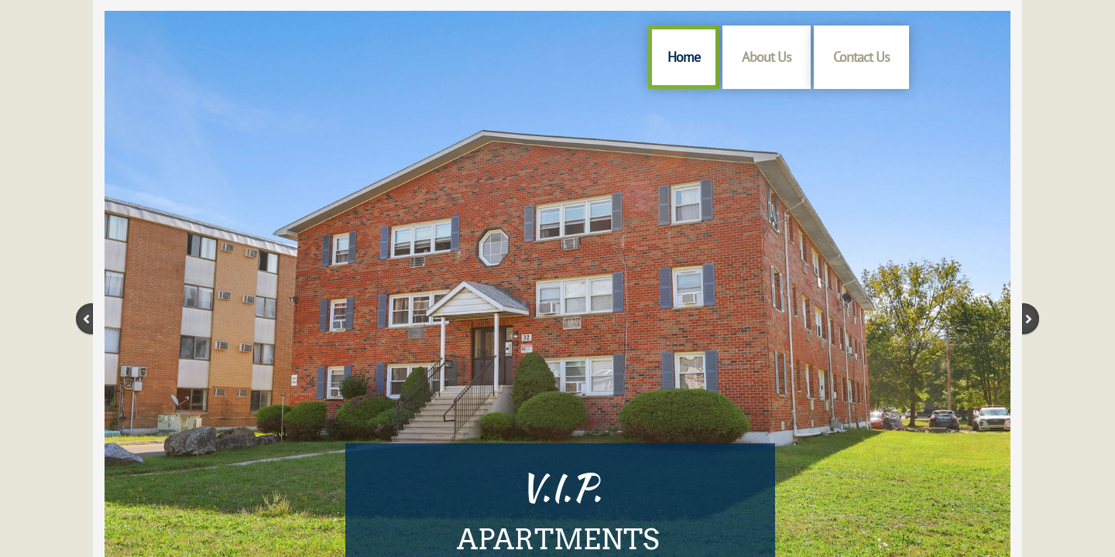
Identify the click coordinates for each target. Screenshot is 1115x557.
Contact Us (861, 57)
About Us (766, 57)
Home (683, 57)
